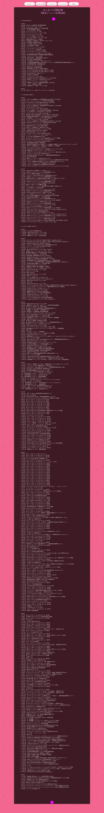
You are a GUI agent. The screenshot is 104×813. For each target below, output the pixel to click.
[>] (52, 802)
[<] (53, 18)
